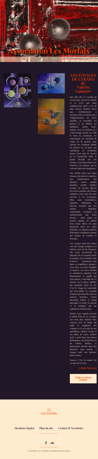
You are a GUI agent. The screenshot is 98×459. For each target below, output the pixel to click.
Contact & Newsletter (71, 428)
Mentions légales (24, 428)
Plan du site (46, 428)
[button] (49, 59)
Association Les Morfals (49, 50)
